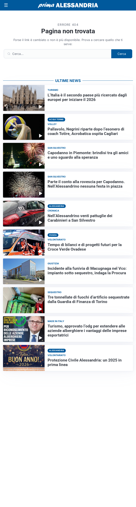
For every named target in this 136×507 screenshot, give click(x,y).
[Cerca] (57, 53)
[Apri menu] (6, 5)
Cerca (121, 54)
